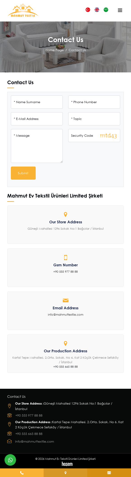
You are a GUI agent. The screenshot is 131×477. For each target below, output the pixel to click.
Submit (23, 173)
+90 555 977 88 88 (65, 271)
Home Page (54, 50)
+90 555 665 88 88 (65, 366)
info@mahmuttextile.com (65, 314)
